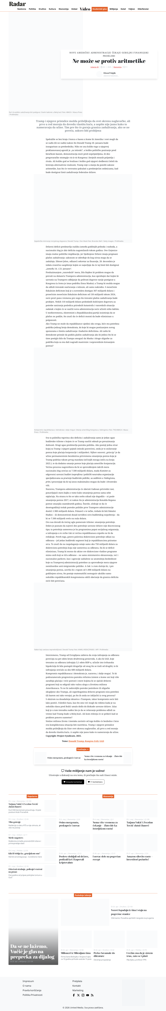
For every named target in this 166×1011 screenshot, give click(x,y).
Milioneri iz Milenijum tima (76, 953)
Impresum (28, 981)
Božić (69, 706)
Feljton (132, 9)
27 (113, 853)
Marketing (77, 990)
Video (85, 9)
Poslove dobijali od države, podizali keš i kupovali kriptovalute (74, 859)
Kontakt (76, 985)
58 (81, 950)
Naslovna (21, 9)
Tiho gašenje (15, 822)
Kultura (52, 9)
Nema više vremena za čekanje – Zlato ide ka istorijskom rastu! (105, 825)
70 (145, 950)
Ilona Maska (87, 283)
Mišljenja (114, 9)
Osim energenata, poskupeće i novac (64, 757)
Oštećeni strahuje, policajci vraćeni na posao (25, 870)
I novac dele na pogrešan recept (107, 858)
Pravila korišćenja (32, 990)
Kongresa (82, 157)
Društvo (42, 9)
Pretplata (77, 981)
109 (29, 801)
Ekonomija (64, 9)
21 (80, 853)
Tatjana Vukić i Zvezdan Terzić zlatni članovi (23, 805)
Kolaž (123, 9)
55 (26, 850)
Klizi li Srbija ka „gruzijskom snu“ (24, 853)
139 (30, 961)
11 (25, 835)
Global (74, 9)
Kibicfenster (143, 9)
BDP (87, 662)
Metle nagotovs (16, 837)
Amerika (98, 139)
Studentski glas (100, 9)
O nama (27, 985)
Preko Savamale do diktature (104, 954)
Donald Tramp (84, 142)
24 (26, 819)
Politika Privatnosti (32, 994)
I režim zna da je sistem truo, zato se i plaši (140, 954)
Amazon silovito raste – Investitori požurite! (140, 858)
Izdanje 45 (95, 67)
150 (130, 907)
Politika (32, 9)
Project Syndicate (66, 735)
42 (112, 950)
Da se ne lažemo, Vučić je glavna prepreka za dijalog (32, 951)
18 (26, 866)
